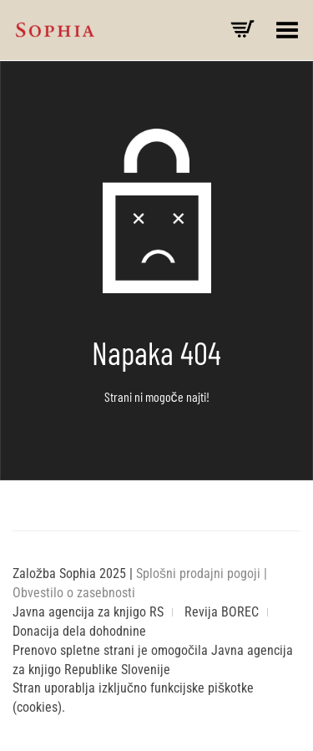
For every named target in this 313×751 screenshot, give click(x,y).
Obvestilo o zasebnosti (74, 593)
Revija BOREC (221, 612)
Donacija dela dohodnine (79, 631)
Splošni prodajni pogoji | (201, 573)
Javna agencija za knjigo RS (88, 612)
